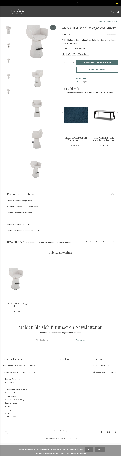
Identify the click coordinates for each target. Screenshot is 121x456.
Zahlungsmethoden (12, 388)
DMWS (74, 440)
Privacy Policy (10, 385)
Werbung (8, 416)
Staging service (11, 405)
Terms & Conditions (12, 381)
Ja (89, 449)
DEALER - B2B (10, 419)
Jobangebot (9, 412)
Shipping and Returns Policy (16, 392)
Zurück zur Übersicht (108, 21)
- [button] (64, 62)
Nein (99, 449)
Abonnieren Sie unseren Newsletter (18, 395)
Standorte (65, 361)
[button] (4, 11)
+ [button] (73, 62)
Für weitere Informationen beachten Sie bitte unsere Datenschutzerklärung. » (61, 453)
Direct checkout (97, 70)
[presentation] (62, 113)
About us (31, 375)
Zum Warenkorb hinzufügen (97, 62)
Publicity (8, 409)
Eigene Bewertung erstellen (95, 242)
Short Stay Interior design (15, 402)
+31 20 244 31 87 (103, 368)
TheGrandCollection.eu (73, 3)
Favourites (53, 27)
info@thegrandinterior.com (107, 375)
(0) (117, 35)
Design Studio (10, 398)
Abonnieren (80, 342)
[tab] (60, 194)
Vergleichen (82, 54)
